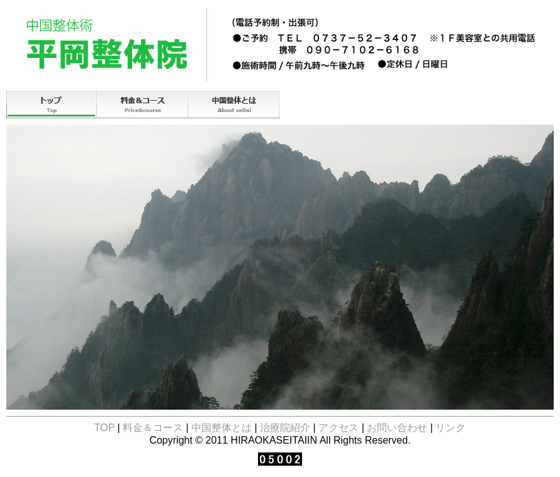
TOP (52, 104)
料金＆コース (153, 427)
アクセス (416, 104)
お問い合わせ (508, 104)
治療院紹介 (325, 104)
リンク (450, 427)
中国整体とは (234, 104)
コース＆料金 (143, 104)
